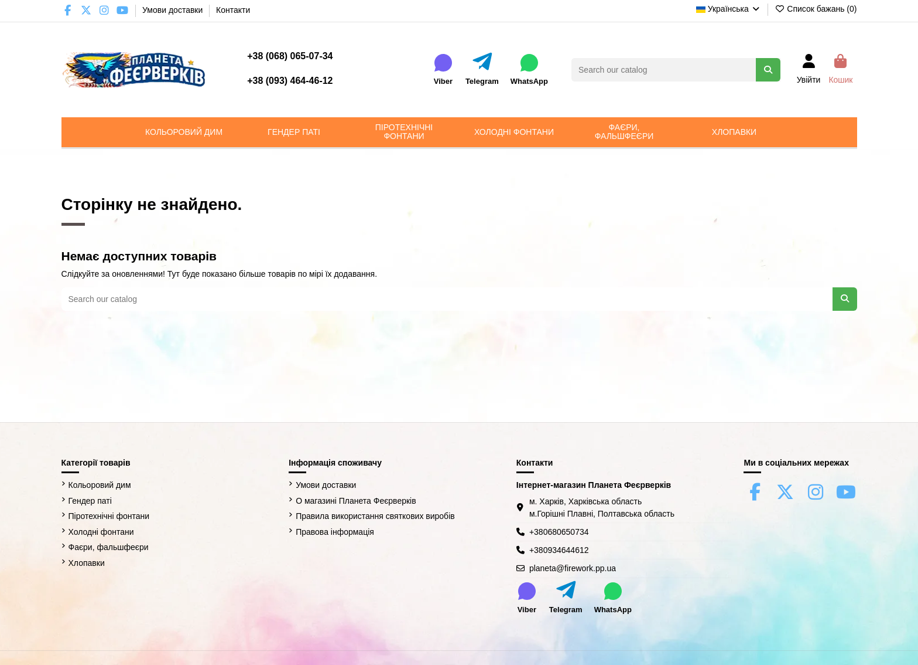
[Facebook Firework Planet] (68, 10)
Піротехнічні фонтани (109, 516)
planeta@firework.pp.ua (572, 568)
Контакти (233, 10)
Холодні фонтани (101, 532)
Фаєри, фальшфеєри (108, 547)
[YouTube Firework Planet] (122, 10)
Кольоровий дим (99, 485)
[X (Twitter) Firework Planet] (86, 10)
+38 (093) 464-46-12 (290, 81)
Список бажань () (816, 8)
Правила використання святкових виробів (375, 516)
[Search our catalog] (768, 70)
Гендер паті (90, 500)
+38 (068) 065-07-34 (290, 56)
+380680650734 (559, 532)
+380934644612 (559, 550)
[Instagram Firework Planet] (104, 10)
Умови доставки (173, 10)
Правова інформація (335, 532)
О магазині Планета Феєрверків (356, 500)
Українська (728, 8)
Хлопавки (86, 563)
